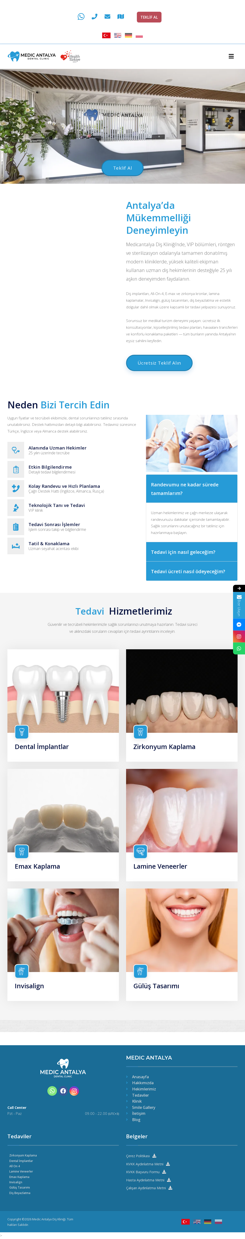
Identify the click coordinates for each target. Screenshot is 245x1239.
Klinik (137, 1100)
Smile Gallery (143, 1107)
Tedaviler (140, 1094)
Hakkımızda (143, 1082)
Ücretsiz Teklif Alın (161, 372)
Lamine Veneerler (162, 875)
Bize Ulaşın (239, 605)
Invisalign (30, 995)
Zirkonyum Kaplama (166, 755)
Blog (136, 1119)
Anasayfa (140, 1076)
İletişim (138, 1113)
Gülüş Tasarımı (158, 995)
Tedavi (89, 619)
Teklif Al (122, 168)
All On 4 (14, 1165)
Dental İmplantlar (44, 755)
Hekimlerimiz (144, 1088)
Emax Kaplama (39, 875)
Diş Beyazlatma (20, 1192)
